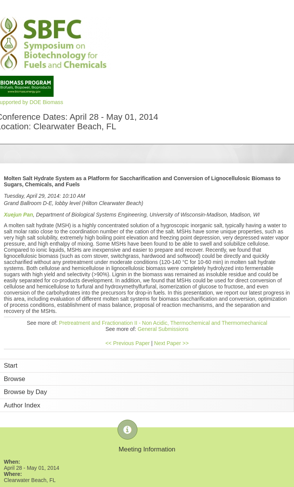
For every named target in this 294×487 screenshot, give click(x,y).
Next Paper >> (171, 343)
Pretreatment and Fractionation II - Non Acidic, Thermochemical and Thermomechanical (163, 323)
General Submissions (162, 329)
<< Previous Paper (127, 343)
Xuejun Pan (18, 215)
